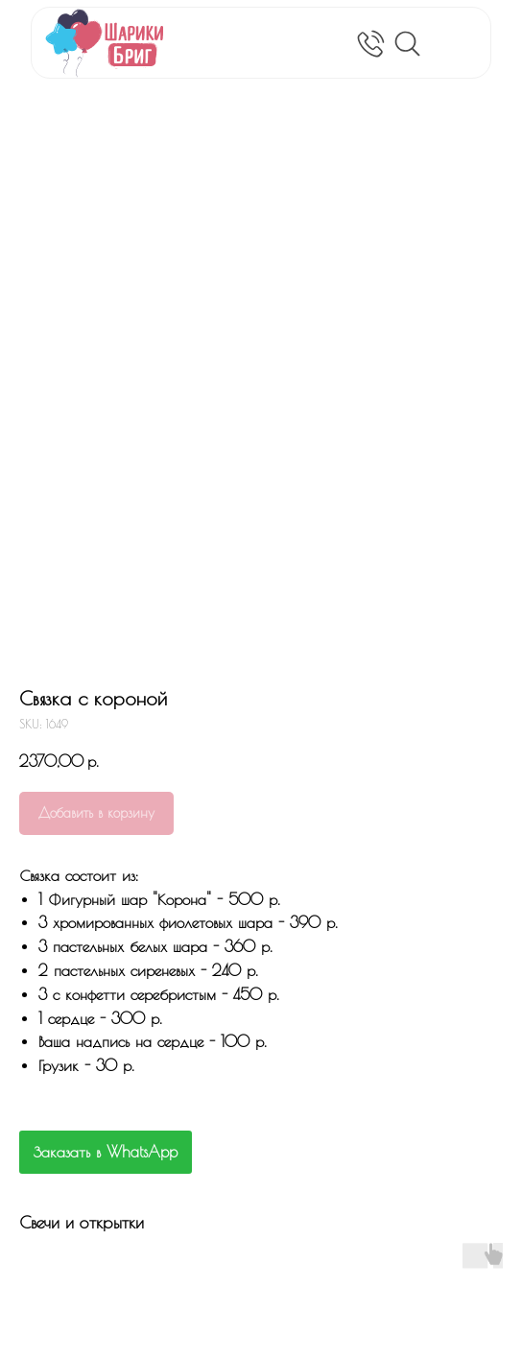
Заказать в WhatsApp (106, 1151)
